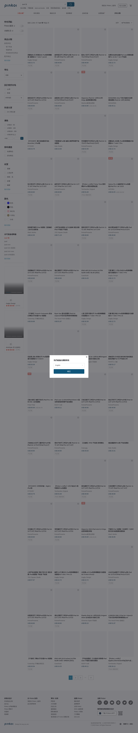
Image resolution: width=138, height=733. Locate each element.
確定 (69, 371)
